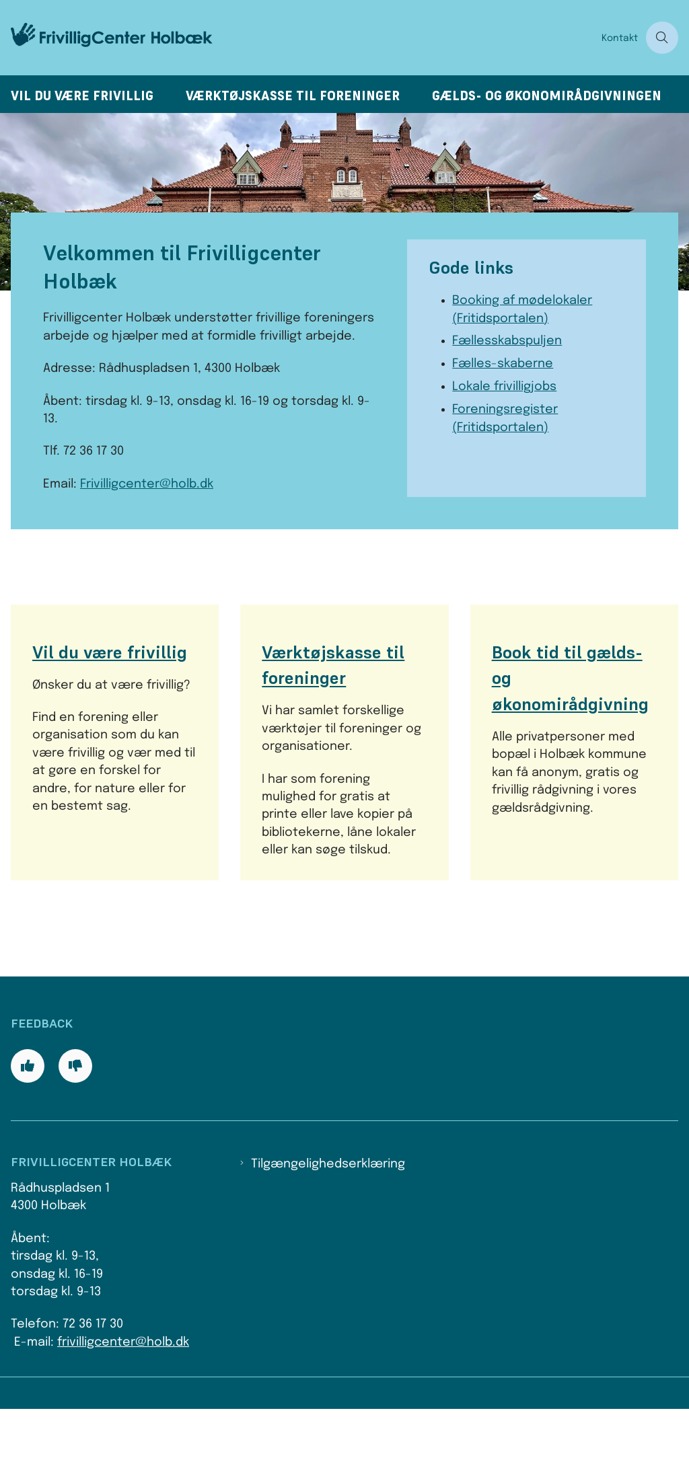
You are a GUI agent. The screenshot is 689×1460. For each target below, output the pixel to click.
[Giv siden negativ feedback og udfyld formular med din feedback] (75, 1117)
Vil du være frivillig (82, 96)
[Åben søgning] (662, 38)
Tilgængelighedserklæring (328, 1215)
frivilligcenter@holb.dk (123, 1393)
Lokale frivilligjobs (504, 387)
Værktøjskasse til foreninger (293, 96)
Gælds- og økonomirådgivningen (546, 96)
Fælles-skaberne (502, 364)
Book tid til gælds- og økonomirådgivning (570, 678)
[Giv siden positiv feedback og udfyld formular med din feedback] (27, 1117)
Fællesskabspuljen (507, 341)
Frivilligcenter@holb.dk (146, 484)
